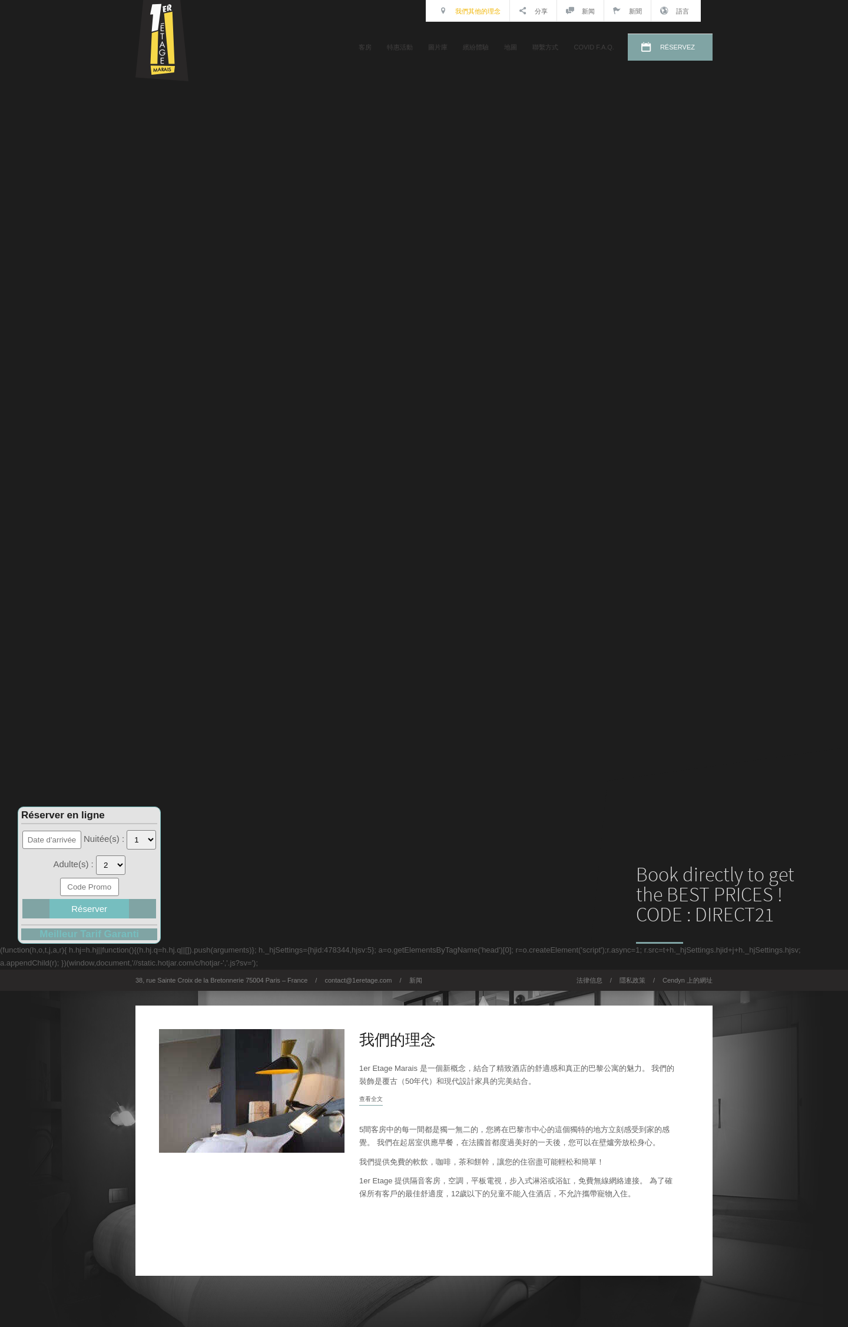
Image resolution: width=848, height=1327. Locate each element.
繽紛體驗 (476, 47)
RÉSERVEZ (677, 47)
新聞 (627, 10)
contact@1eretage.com (358, 980)
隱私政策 (632, 980)
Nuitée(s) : (105, 839)
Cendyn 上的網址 (687, 980)
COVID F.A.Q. (594, 47)
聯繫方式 (545, 47)
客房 (365, 47)
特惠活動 (400, 47)
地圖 (510, 47)
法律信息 (589, 980)
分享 (533, 10)
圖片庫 (438, 47)
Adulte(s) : (74, 864)
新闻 (580, 10)
